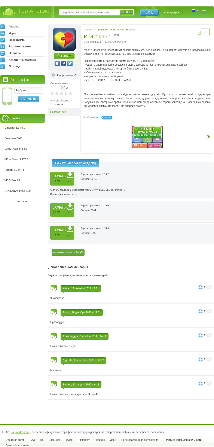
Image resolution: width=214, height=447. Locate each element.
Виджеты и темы (16, 46)
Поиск (127, 12)
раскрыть (22, 201)
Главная (10, 26)
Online (107, 117)
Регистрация (170, 12)
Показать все (58, 111)
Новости (10, 53)
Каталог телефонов (18, 60)
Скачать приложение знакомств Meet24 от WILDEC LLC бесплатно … (131, 192)
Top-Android (26, 12)
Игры (8, 33)
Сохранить (28, 99)
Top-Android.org (20, 432)
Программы (12, 40)
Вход (149, 12)
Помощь (10, 66)
